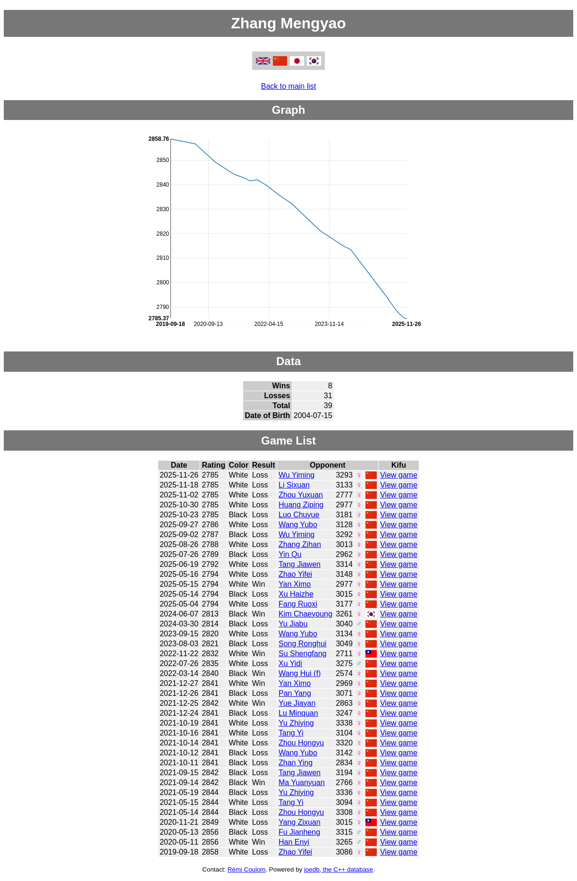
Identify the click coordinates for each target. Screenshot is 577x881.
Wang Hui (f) (300, 673)
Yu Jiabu (293, 624)
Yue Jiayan (297, 703)
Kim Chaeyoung (305, 614)
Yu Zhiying (296, 723)
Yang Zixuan (300, 822)
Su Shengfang (302, 654)
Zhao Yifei (295, 574)
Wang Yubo (298, 525)
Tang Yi (291, 733)
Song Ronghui (302, 644)
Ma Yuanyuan (302, 782)
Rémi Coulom (247, 869)
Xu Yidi (290, 663)
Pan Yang (295, 693)
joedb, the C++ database (338, 869)
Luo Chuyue (299, 515)
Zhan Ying (296, 763)
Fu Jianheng (299, 832)
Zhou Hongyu (301, 743)
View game (398, 475)
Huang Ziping (301, 505)
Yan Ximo (295, 584)
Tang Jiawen (300, 564)
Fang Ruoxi (298, 604)
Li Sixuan (294, 485)
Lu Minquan (298, 713)
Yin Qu (290, 554)
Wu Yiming (296, 475)
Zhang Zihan (300, 544)
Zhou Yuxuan (301, 495)
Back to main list (288, 86)
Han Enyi (294, 842)
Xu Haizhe (296, 594)
